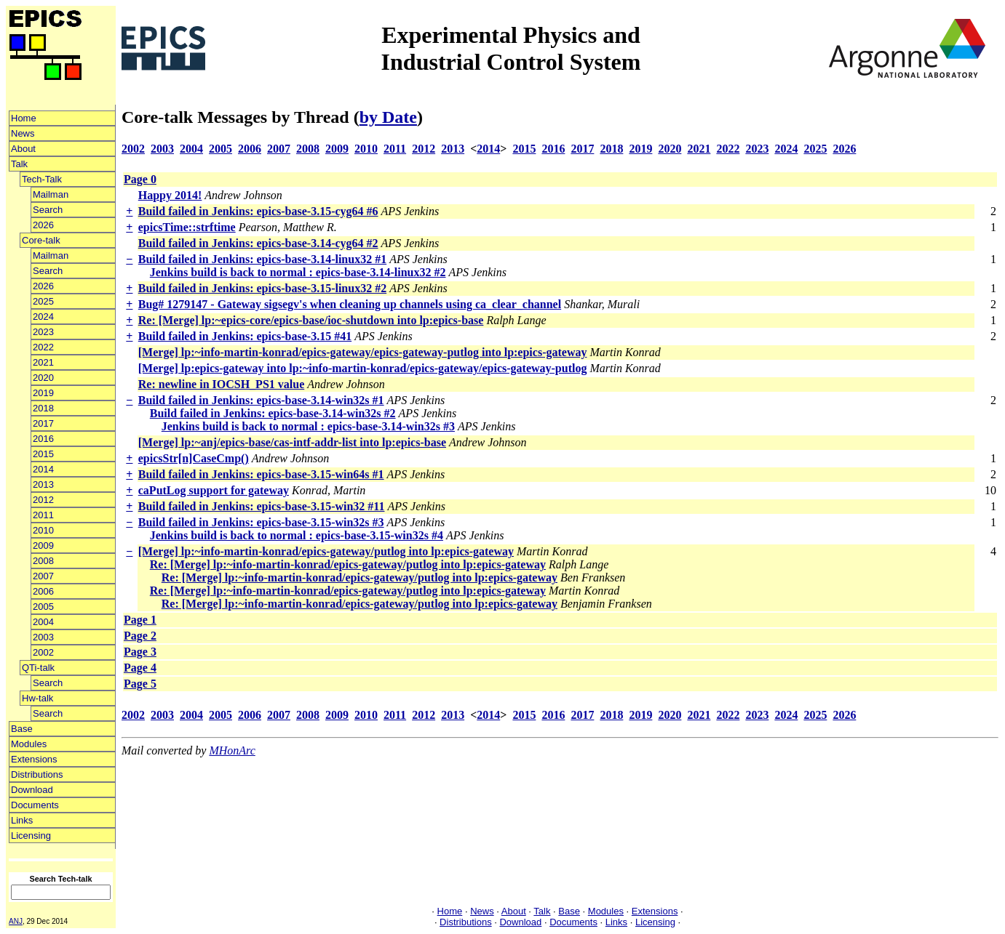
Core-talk (41, 240)
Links (22, 820)
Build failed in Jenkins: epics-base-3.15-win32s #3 (261, 522)
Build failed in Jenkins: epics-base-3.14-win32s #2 (273, 413)
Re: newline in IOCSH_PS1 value (221, 384)
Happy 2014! (170, 195)
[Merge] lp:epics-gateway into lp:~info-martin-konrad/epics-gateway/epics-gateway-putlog (362, 368)
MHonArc (232, 750)
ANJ (16, 921)
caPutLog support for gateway (213, 490)
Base (22, 728)
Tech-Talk (42, 179)
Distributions (37, 774)
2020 (43, 377)
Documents (35, 805)
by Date (388, 117)
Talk (19, 163)
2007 (43, 576)
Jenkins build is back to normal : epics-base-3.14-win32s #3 (308, 426)
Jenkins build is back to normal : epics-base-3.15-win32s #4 (296, 535)
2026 (43, 225)
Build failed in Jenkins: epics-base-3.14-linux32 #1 (262, 259)
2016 (43, 438)
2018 (43, 408)
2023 (43, 331)
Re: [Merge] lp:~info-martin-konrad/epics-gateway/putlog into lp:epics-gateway (348, 564)
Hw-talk (37, 698)
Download (32, 789)
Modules (29, 743)
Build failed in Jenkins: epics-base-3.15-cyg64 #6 (258, 211)
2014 (43, 469)
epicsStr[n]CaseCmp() (193, 458)
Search (48, 209)
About (23, 148)
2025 (43, 301)
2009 (43, 545)
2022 (43, 347)
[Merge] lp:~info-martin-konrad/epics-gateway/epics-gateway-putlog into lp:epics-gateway (362, 352)
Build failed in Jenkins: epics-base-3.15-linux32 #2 (262, 288)
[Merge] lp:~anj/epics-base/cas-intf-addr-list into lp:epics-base (292, 442)
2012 (43, 499)
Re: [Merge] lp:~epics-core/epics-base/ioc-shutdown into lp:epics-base (311, 320)
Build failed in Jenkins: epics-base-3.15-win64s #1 (261, 474)
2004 (43, 621)
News (23, 133)
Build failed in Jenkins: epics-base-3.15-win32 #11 (261, 506)
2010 (43, 530)
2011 (43, 515)
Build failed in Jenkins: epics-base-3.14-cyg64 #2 (258, 243)
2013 (43, 484)
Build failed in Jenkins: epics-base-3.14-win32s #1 (261, 400)
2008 (43, 560)
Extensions (34, 759)
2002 (43, 652)
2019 (43, 392)
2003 (43, 637)
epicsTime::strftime (187, 227)
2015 (43, 453)
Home (23, 118)
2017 (43, 423)
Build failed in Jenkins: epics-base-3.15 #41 (244, 336)
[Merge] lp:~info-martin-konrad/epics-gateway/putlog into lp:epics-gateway (326, 551)
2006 (43, 591)
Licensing (31, 835)
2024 (43, 316)
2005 (43, 606)
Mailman (50, 194)
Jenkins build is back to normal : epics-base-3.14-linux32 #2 (298, 272)
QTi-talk (38, 667)
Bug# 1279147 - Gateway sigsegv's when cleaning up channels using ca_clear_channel (349, 304)
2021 (43, 362)
